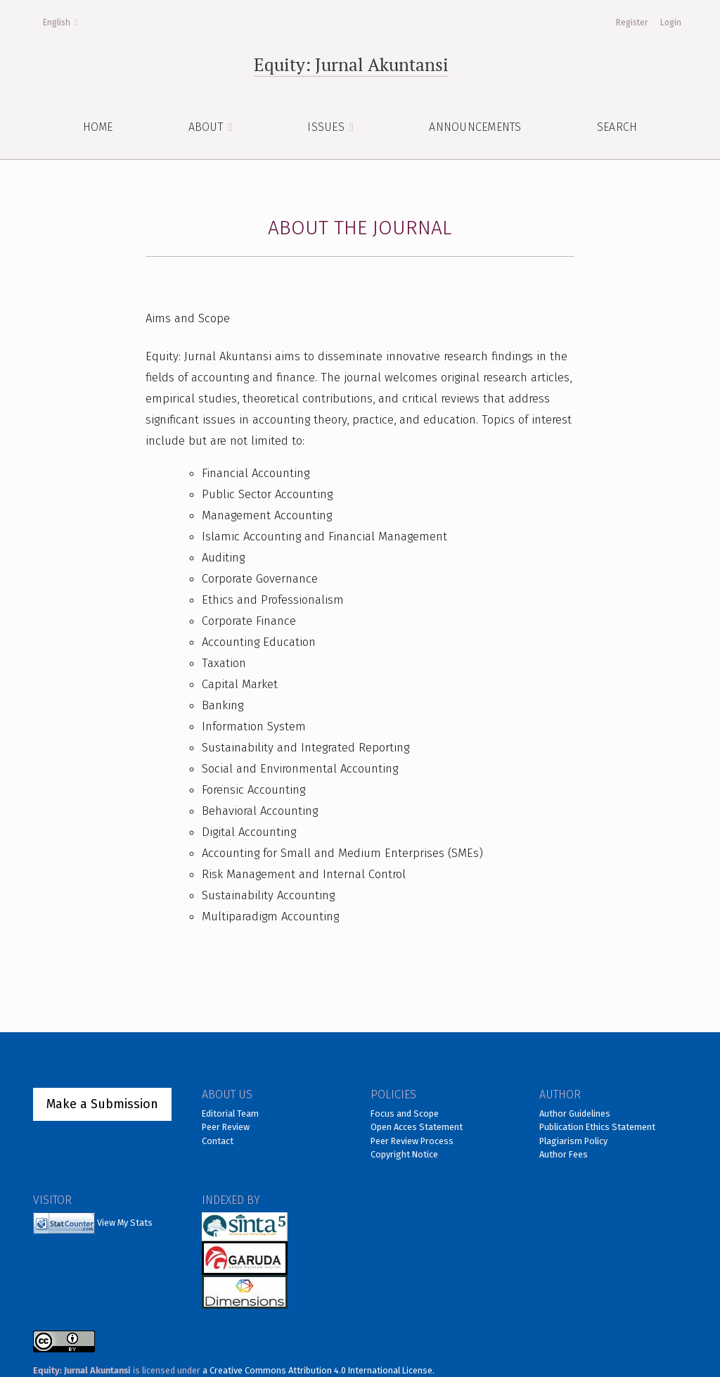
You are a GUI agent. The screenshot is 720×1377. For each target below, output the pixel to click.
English (64, 21)
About (207, 127)
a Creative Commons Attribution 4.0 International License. (318, 1370)
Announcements (475, 127)
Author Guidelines (574, 1113)
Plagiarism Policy (573, 1141)
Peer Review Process (412, 1141)
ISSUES (327, 127)
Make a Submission (102, 1104)
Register (632, 22)
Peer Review (226, 1127)
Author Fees (563, 1154)
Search (617, 127)
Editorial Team (230, 1113)
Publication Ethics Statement (597, 1127)
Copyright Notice (404, 1154)
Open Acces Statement (417, 1127)
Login (670, 22)
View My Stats (125, 1222)
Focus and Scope (405, 1113)
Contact (217, 1141)
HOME (98, 127)
